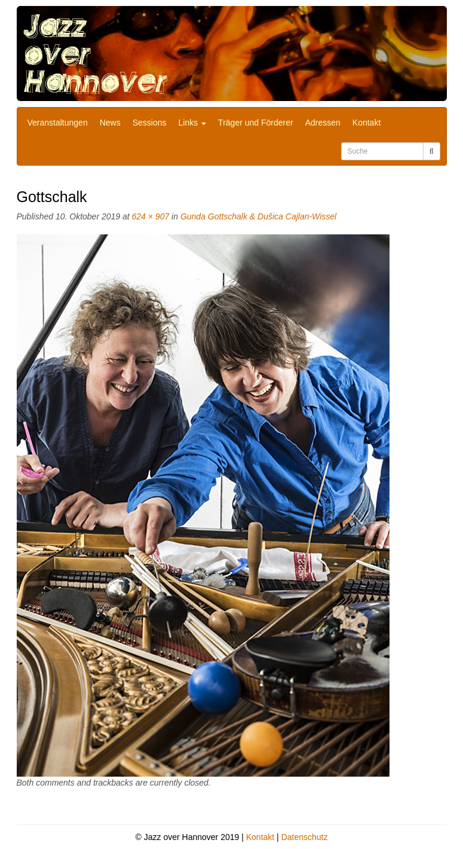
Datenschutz (304, 837)
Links (193, 122)
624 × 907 (151, 216)
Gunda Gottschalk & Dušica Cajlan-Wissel (258, 216)
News (110, 122)
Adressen (323, 122)
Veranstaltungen (57, 122)
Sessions (150, 122)
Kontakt (366, 122)
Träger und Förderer (255, 122)
